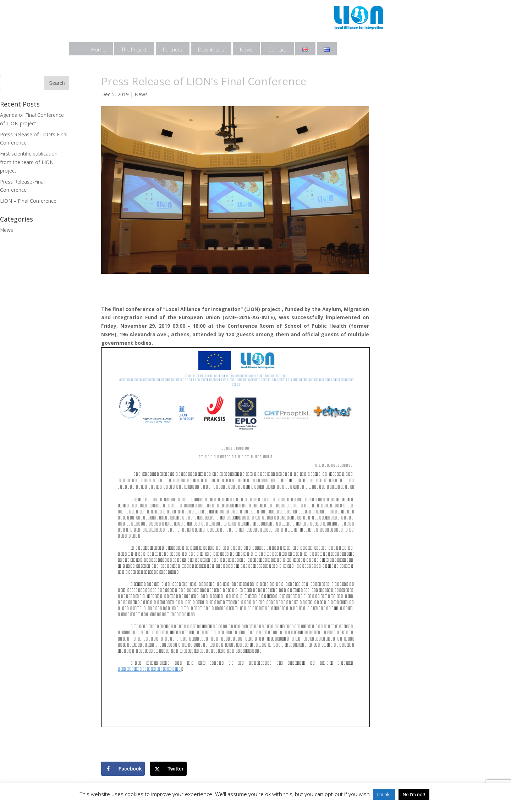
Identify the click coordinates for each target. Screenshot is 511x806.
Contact (277, 49)
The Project (134, 49)
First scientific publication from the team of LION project (28, 162)
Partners (172, 49)
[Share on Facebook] (123, 769)
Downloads (211, 49)
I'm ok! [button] (384, 794)
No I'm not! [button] (414, 794)
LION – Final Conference (28, 200)
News (246, 49)
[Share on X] (168, 769)
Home (98, 49)
